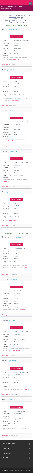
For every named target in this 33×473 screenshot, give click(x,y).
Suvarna (9, 110)
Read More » (17, 59)
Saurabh (9, 361)
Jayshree (9, 29)
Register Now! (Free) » (16, 36)
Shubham (10, 279)
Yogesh (9, 320)
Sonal (8, 192)
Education (6, 46)
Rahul (8, 400)
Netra (8, 70)
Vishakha (9, 151)
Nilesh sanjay (11, 237)
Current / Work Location (7, 54)
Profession (6, 48)
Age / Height (6, 43)
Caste (4, 40)
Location (5, 51)
